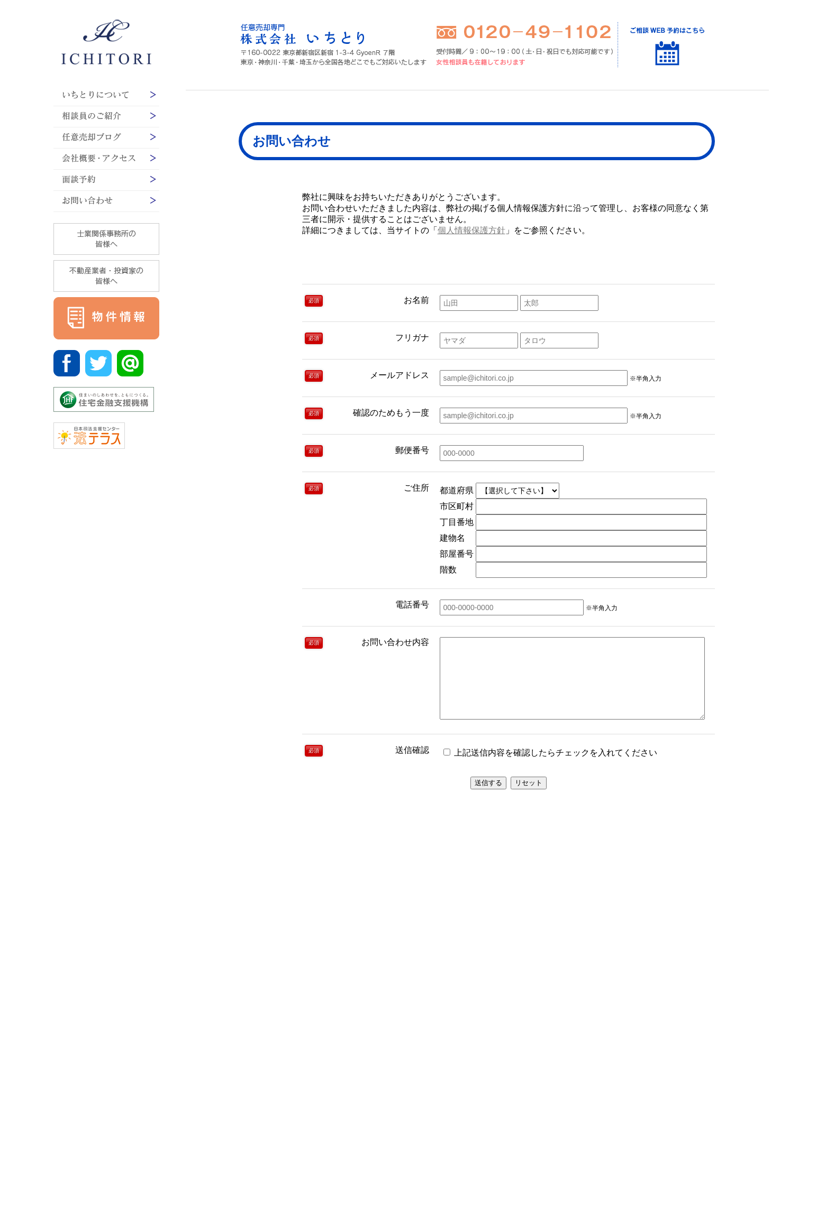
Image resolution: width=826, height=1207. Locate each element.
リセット (528, 799)
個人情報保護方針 (471, 230)
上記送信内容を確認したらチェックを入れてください (550, 768)
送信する (488, 799)
